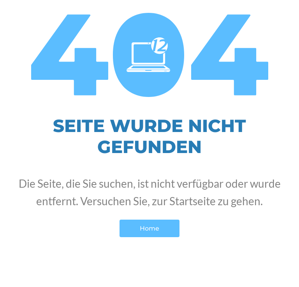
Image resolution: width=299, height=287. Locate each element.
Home (149, 228)
